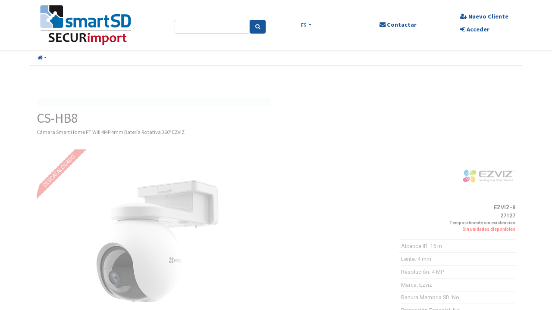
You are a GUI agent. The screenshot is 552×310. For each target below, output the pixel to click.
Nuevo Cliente (484, 16)
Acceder (474, 29)
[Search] (258, 27)
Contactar (398, 24)
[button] (42, 58)
